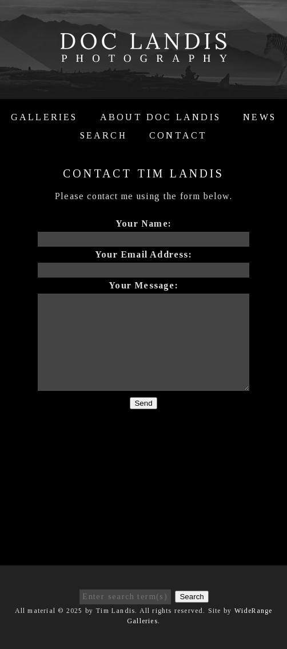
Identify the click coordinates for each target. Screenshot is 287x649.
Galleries (44, 117)
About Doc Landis (160, 117)
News (259, 117)
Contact (178, 135)
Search (103, 135)
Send (143, 403)
